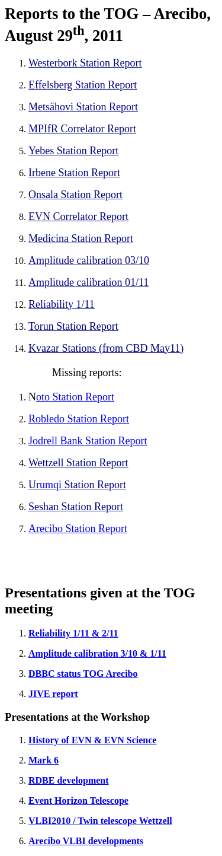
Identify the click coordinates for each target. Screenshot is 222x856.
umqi (51, 485)
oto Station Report (75, 397)
